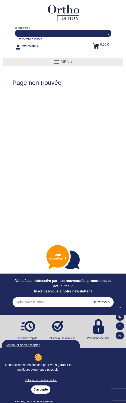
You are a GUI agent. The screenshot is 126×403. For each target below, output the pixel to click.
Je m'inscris (101, 302)
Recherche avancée (30, 39)
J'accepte (41, 389)
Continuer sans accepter (23, 345)
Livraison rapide (27, 338)
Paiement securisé (98, 338)
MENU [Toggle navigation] (63, 62)
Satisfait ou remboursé (63, 340)
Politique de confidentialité (41, 380)
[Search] (58, 33)
